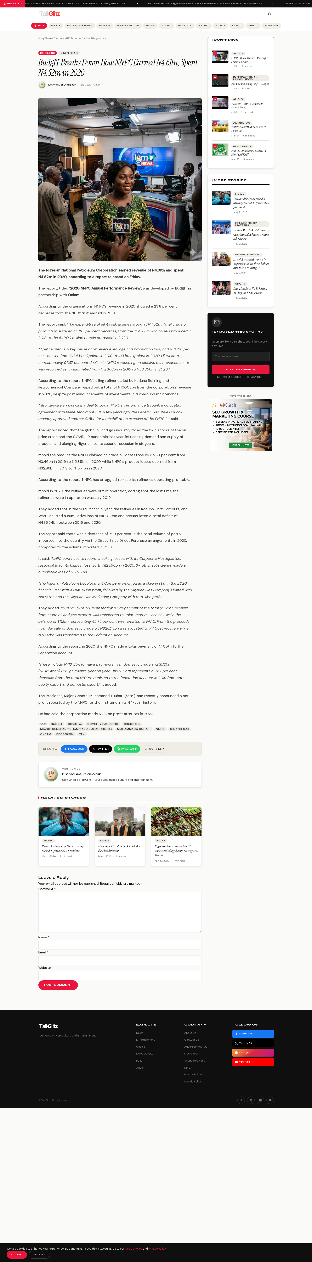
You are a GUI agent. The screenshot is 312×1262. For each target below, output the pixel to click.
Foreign (271, 25)
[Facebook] (241, 1100)
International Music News (245, 78)
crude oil (132, 724)
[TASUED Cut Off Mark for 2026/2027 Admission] (220, 126)
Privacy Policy (193, 1074)
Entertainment (79, 25)
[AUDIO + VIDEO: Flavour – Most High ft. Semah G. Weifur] (220, 57)
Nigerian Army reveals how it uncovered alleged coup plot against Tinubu (176, 850)
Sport (204, 25)
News (55, 25)
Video (220, 25)
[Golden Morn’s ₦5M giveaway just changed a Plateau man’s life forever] (221, 227)
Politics (185, 25)
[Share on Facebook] (74, 749)
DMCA (188, 1067)
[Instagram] (260, 1100)
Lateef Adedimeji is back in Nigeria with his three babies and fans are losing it (251, 263)
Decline (39, 1254)
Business (47, 53)
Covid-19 (75, 724)
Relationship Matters (246, 224)
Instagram (243, 1052)
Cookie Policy (193, 1081)
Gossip (104, 25)
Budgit (56, 724)
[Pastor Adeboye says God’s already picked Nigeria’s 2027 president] (221, 198)
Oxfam (45, 734)
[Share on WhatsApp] (127, 749)
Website (44, 967)
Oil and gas (179, 729)
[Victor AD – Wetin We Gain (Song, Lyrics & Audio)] (220, 102)
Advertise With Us (195, 1046)
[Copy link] (155, 749)
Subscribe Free (240, 369)
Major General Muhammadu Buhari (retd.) (76, 729)
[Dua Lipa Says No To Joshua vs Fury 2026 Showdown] (221, 288)
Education (242, 146)
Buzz (150, 25)
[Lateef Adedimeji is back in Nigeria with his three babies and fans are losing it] (221, 259)
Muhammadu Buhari (134, 729)
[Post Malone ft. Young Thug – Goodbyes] (220, 80)
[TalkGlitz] (49, 14)
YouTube (243, 1062)
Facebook (244, 1033)
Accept (17, 1254)
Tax (82, 734)
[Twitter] (251, 1100)
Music (237, 25)
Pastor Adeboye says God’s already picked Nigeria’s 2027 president (76, 3)
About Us (190, 1033)
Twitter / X (243, 1043)
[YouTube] (270, 1100)
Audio (166, 25)
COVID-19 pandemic (102, 724)
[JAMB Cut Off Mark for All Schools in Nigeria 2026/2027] (220, 150)
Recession (65, 734)
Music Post (191, 1053)
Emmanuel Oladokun (62, 84)
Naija (253, 25)
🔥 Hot (39, 25)
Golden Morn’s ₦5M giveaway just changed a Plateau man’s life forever (208, 3)
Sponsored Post (194, 1060)
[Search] (270, 14)
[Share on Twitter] (100, 749)
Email (43, 952)
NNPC (160, 729)
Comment (47, 889)
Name (43, 937)
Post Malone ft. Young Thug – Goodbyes (250, 84)
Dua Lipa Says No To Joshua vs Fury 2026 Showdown (250, 290)
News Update (128, 25)
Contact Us (191, 1039)
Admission (241, 123)
